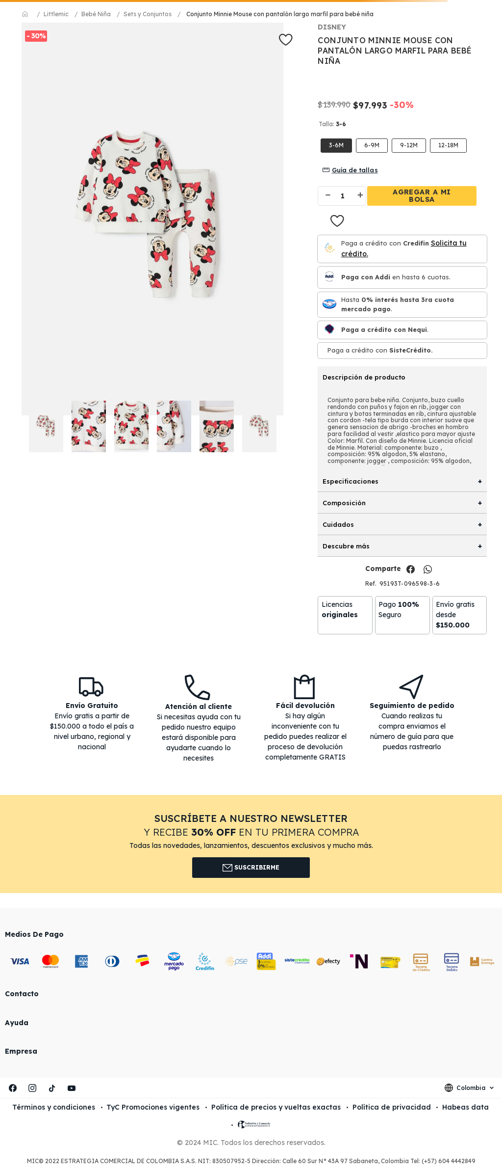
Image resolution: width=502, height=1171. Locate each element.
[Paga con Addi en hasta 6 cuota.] (329, 277)
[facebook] (410, 569)
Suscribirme (251, 867)
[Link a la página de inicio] (25, 14)
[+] (361, 196)
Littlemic (56, 14)
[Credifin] (329, 248)
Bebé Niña (96, 14)
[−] (323, 196)
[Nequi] (329, 329)
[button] (448, 145)
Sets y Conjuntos (148, 14)
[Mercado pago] (329, 304)
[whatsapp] (428, 569)
